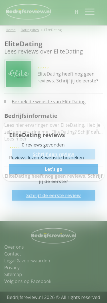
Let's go (53, 169)
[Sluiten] (97, 129)
